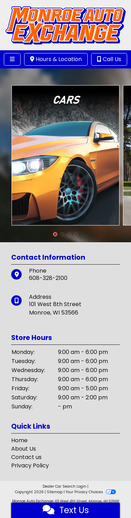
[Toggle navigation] (12, 59)
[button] (55, 234)
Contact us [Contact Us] (26, 457)
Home (19, 440)
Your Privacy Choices (91, 492)
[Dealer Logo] (65, 25)
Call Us (109, 59)
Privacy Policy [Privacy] (30, 465)
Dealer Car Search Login (64, 486)
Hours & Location (56, 59)
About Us (23, 449)
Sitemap (55, 492)
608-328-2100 (48, 278)
